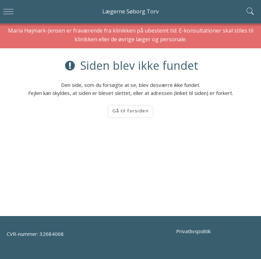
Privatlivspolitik (193, 231)
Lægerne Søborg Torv (130, 11)
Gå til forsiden (130, 111)
